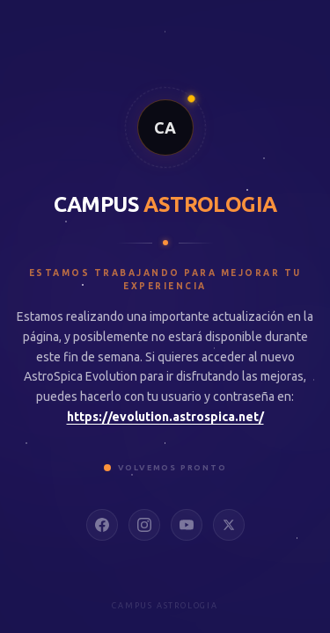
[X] (229, 525)
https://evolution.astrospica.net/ (165, 417)
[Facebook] (102, 525)
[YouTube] (186, 525)
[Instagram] (144, 525)
